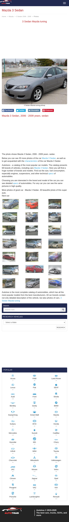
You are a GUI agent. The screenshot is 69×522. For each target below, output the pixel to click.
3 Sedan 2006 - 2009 (23, 16)
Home (4, 16)
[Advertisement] (34, 41)
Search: (6, 306)
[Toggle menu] (64, 3)
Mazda (11, 16)
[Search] (63, 310)
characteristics (31, 161)
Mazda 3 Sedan (49, 158)
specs (50, 173)
